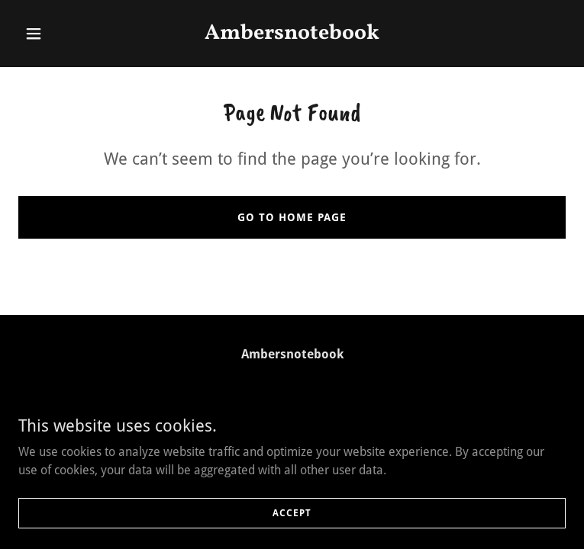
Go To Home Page (292, 217)
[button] (59, 33)
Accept (292, 523)
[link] (292, 34)
